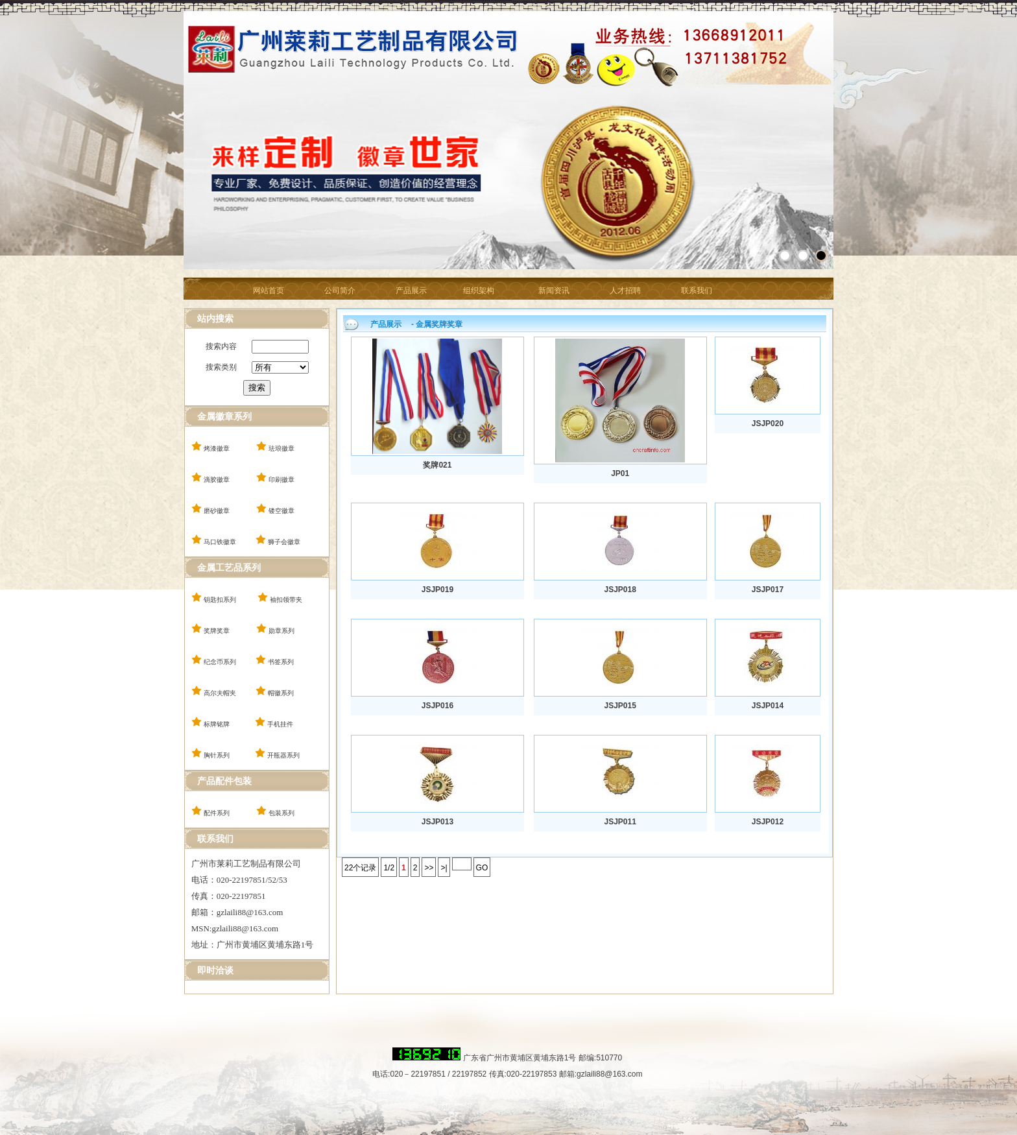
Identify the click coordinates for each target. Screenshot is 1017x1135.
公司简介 (340, 290)
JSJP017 (768, 589)
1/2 (388, 867)
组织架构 (478, 290)
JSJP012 (768, 821)
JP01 (620, 473)
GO (482, 867)
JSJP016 (437, 705)
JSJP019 (437, 589)
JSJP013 (437, 821)
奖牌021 (437, 465)
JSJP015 (620, 705)
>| (443, 867)
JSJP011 (620, 821)
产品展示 (411, 290)
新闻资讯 (554, 290)
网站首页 (268, 290)
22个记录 (360, 867)
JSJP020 (768, 423)
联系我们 (696, 290)
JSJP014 (768, 705)
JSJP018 (620, 589)
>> (428, 867)
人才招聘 (625, 290)
